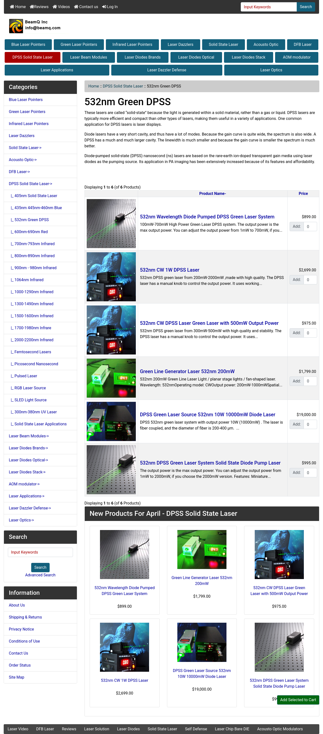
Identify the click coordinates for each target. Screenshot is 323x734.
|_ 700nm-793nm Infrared (32, 243)
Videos (61, 6)
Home (18, 6)
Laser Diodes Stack (249, 57)
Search (306, 6)
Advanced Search (40, 575)
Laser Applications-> (26, 496)
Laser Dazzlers (181, 44)
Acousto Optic (266, 44)
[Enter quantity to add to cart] (310, 226)
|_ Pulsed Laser (23, 376)
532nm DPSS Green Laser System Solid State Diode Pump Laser (210, 463)
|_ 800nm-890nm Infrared (32, 255)
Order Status (20, 665)
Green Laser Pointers (79, 44)
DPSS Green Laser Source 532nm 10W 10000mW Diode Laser (207, 415)
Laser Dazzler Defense (166, 70)
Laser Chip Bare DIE (232, 729)
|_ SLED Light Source (28, 400)
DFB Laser (303, 44)
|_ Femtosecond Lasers (30, 352)
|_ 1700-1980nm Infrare (30, 328)
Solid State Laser (223, 44)
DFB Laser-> (19, 171)
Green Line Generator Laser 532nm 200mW (187, 371)
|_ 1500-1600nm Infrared (31, 316)
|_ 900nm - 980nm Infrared (32, 268)
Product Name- (212, 193)
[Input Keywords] (269, 7)
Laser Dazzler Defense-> (30, 508)
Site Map (16, 677)
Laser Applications (57, 70)
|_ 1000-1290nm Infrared (31, 292)
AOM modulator (297, 57)
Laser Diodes (128, 729)
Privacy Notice (21, 629)
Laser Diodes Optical (196, 57)
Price (303, 193)
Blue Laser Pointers (28, 44)
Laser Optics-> (21, 520)
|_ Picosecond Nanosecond (33, 364)
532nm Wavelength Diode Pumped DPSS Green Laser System (207, 217)
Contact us (86, 6)
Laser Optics (271, 70)
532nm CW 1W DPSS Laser (169, 270)
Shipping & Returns (25, 617)
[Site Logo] (161, 26)
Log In (110, 6)
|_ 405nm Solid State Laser (33, 195)
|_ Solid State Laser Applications (38, 424)
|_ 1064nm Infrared (26, 280)
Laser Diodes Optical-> (28, 460)
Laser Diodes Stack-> (27, 472)
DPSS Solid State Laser (33, 57)
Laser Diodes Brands (143, 57)
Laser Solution (96, 729)
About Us (17, 605)
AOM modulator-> (24, 484)
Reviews (39, 6)
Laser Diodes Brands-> (28, 448)
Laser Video (18, 729)
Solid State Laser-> (25, 147)
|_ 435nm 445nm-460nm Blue (35, 207)
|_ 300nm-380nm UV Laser (33, 412)
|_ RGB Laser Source (27, 388)
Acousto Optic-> (23, 159)
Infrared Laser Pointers (132, 44)
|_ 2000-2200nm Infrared (31, 340)
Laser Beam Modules (88, 57)
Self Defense (196, 729)
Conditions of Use (24, 641)
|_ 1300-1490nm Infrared (31, 304)
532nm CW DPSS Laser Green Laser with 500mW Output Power (209, 323)
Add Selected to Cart (298, 699)
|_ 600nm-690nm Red (28, 231)
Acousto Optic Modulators (280, 729)
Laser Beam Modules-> (29, 436)
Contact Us (18, 653)
